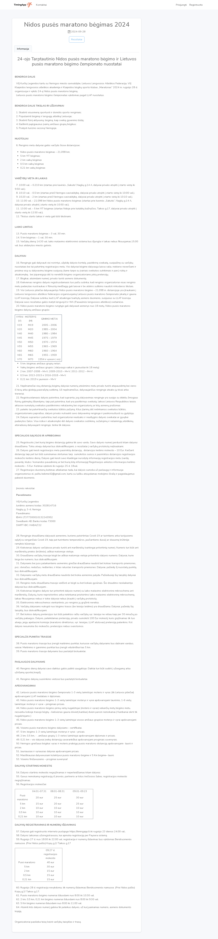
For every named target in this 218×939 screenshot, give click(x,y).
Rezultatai (76, 39)
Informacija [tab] (23, 48)
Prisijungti (181, 4)
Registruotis (196, 4)
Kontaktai (41, 4)
